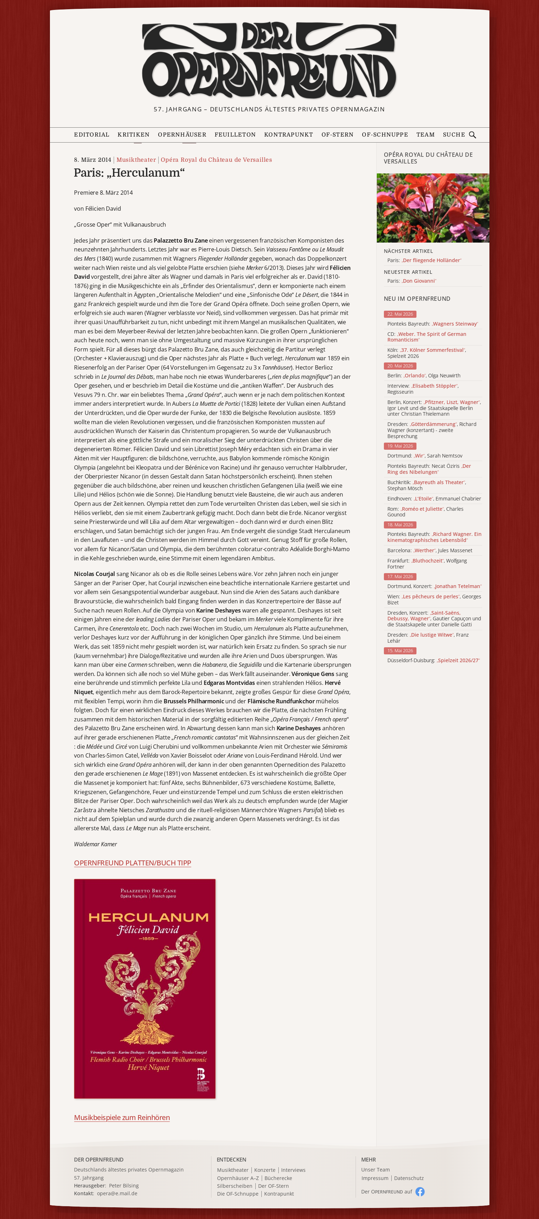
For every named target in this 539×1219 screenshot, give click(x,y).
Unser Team (375, 1169)
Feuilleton (235, 135)
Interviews (293, 1170)
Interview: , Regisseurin (423, 389)
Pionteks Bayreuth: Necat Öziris (429, 469)
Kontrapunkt (288, 135)
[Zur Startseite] (269, 60)
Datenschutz (409, 1178)
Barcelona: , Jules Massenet (429, 551)
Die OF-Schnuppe (238, 1194)
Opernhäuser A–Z (238, 1178)
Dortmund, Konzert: (434, 586)
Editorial (91, 135)
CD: (426, 337)
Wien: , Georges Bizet (434, 600)
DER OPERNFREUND (99, 1159)
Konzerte (265, 1170)
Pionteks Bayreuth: (432, 324)
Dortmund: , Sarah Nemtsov (425, 456)
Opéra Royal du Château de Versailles (216, 160)
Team (425, 135)
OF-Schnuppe (385, 135)
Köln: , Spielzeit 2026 (426, 353)
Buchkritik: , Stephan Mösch (426, 486)
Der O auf (386, 1191)
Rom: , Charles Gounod (425, 512)
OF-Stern (338, 135)
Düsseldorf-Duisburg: (433, 661)
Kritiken (134, 135)
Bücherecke (278, 1178)
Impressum (375, 1178)
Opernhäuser (182, 135)
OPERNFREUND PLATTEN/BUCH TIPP (132, 863)
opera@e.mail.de (117, 1193)
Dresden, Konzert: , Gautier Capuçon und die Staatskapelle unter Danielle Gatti (434, 619)
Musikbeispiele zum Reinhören (122, 1117)
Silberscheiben (235, 1186)
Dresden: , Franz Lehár (428, 638)
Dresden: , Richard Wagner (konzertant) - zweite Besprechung (431, 430)
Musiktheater (136, 160)
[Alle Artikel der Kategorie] (433, 208)
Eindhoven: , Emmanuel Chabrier (434, 499)
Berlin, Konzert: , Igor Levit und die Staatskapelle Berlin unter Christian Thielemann (434, 408)
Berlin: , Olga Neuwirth (423, 376)
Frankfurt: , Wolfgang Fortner (427, 564)
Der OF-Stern (273, 1186)
